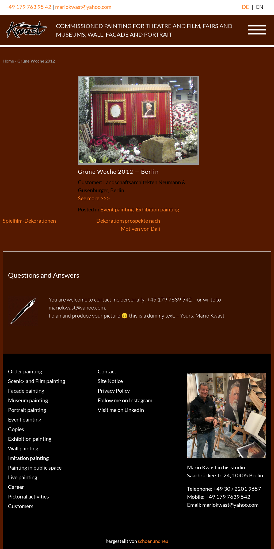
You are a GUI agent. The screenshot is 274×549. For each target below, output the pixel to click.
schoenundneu (153, 541)
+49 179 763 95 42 (28, 6)
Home (8, 60)
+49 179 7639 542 (228, 496)
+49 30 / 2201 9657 (237, 488)
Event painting (117, 209)
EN (259, 6)
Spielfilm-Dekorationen (29, 220)
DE (245, 6)
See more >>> (94, 198)
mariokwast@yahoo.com (83, 6)
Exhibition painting (157, 209)
